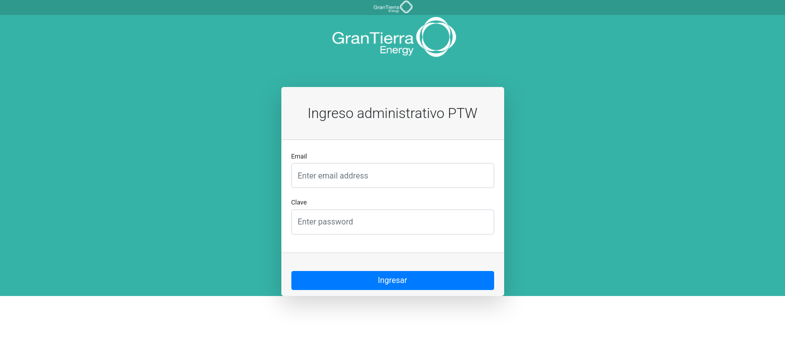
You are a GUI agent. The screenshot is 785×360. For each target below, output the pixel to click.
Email (299, 156)
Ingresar (392, 280)
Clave (299, 202)
